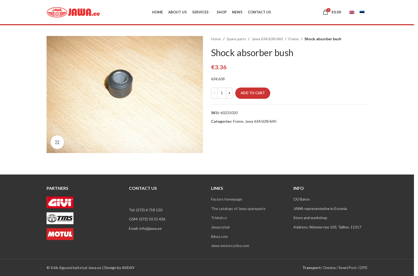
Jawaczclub (220, 227)
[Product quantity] (222, 93)
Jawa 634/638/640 (267, 39)
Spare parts (236, 39)
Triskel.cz (219, 217)
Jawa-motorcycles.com (230, 245)
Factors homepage (226, 199)
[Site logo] (73, 11)
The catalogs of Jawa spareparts (238, 208)
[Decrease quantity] (214, 93)
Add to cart (253, 93)
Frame (294, 39)
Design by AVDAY (119, 267)
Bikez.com (219, 236)
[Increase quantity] (229, 93)
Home (216, 39)
